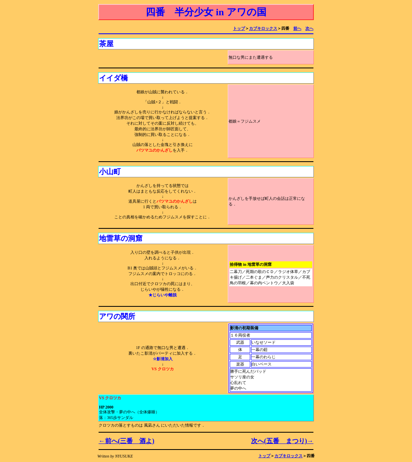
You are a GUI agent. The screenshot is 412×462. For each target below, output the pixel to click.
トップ (239, 28)
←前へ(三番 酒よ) (126, 440)
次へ (309, 28)
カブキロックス (263, 28)
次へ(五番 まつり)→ (282, 440)
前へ (297, 28)
